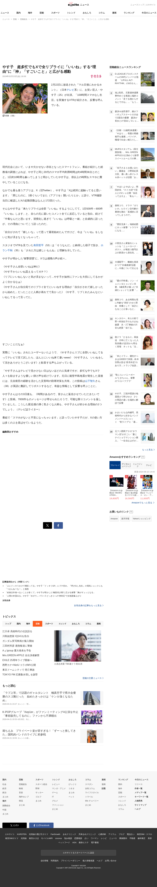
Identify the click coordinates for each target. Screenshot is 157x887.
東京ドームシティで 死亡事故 (18, 669)
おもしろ (87, 13)
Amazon (114, 518)
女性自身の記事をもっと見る (88, 605)
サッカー (39, 792)
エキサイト (151, 5)
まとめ (5, 797)
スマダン (89, 784)
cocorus (58, 838)
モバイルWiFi (47, 838)
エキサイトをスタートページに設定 (78, 853)
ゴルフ (38, 797)
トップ (8, 624)
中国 (4, 810)
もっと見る (148, 449)
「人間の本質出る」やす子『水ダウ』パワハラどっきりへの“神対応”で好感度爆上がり (43, 596)
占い (86, 838)
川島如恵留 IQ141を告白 (15, 636)
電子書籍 (95, 842)
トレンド (71, 13)
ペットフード (64, 842)
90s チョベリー (92, 801)
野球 (37, 788)
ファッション (58, 805)
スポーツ (55, 13)
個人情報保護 (88, 861)
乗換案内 (123, 838)
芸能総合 (23, 784)
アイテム (112, 834)
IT (53, 797)
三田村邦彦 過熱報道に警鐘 (17, 645)
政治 (4, 792)
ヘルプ (137, 809)
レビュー (56, 784)
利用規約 (54, 861)
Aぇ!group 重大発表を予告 (16, 650)
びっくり (72, 784)
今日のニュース (149, 13)
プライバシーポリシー (70, 861)
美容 (150, 838)
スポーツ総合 (41, 784)
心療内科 (102, 834)
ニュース (5, 13)
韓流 (21, 801)
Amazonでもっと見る (142, 502)
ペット (71, 797)
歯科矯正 (141, 838)
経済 (4, 788)
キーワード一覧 (141, 797)
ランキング (129, 13)
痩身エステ (83, 842)
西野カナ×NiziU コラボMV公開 (19, 665)
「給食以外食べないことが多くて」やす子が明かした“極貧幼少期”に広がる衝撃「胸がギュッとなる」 (50, 592)
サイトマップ (140, 805)
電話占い (130, 834)
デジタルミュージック (126, 465)
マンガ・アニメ (59, 788)
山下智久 (90, 381)
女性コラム (90, 788)
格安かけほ (34, 838)
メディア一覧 (140, 792)
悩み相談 (68, 838)
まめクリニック (69, 834)
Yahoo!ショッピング (142, 518)
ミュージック (137, 465)
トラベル (89, 797)
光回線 (24, 838)
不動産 (132, 838)
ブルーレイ (115, 465)
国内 (18, 13)
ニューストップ (137, 5)
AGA (74, 842)
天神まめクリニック (87, 834)
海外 (30, 13)
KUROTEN (21, 834)
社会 (4, 784)
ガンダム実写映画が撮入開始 (18, 641)
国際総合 (6, 805)
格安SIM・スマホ (144, 834)
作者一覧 (138, 788)
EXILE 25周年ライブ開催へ (17, 660)
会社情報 (44, 861)
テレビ (70, 89)
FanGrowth (55, 834)
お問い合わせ (110, 861)
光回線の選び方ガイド (38, 834)
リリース (139, 784)
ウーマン (95, 838)
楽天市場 (125, 518)
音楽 (21, 792)
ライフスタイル (92, 792)
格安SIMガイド (11, 838)
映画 (21, 788)
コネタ (71, 788)
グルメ (55, 801)
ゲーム (55, 792)
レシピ (104, 838)
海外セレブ (24, 797)
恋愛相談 (78, 838)
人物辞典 (138, 801)
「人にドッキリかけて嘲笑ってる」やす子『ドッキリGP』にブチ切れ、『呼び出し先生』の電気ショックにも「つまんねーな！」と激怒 (54, 587)
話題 (104, 788)
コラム (102, 13)
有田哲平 (38, 245)
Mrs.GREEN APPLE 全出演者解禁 (20, 655)
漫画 (114, 13)
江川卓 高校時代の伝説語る (17, 631)
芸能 (42, 13)
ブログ (122, 834)
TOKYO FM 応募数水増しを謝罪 (20, 674)
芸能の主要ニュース (93, 678)
